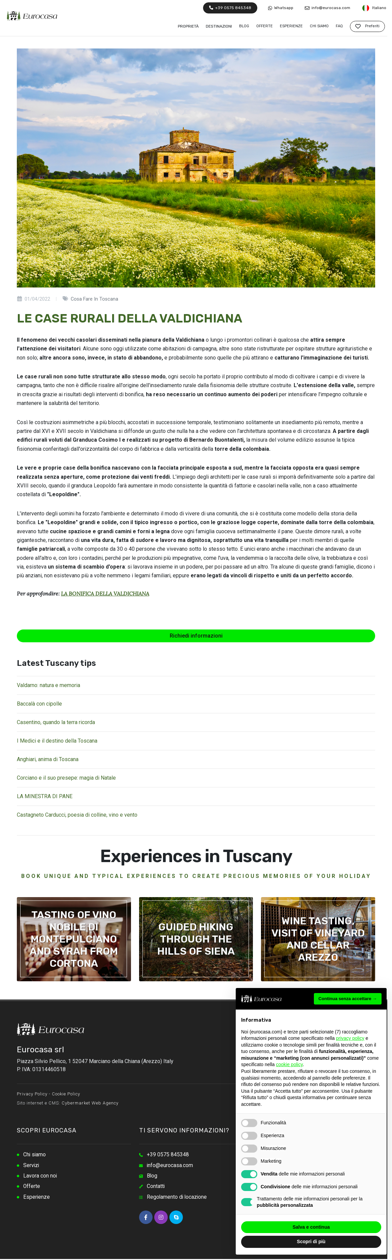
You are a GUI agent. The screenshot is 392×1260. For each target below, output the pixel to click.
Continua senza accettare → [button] (348, 998)
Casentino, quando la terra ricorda (56, 722)
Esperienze (36, 1198)
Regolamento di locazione (177, 1198)
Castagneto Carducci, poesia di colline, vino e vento (77, 815)
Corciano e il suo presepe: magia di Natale (66, 778)
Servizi (31, 1165)
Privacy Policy (32, 1093)
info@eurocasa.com (327, 7)
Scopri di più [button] (311, 1241)
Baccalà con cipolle (39, 704)
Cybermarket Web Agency (90, 1102)
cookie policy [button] (289, 1064)
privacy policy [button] (350, 1038)
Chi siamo (34, 1155)
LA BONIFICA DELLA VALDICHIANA (105, 593)
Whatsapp (280, 7)
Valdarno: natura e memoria (48, 685)
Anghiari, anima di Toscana (47, 759)
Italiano (374, 8)
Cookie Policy (66, 1093)
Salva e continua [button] (311, 1227)
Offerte (31, 1187)
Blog (152, 1176)
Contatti (156, 1187)
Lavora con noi (40, 1176)
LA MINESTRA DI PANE (44, 796)
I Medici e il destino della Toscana (57, 741)
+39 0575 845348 (230, 7)
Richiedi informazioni (196, 636)
